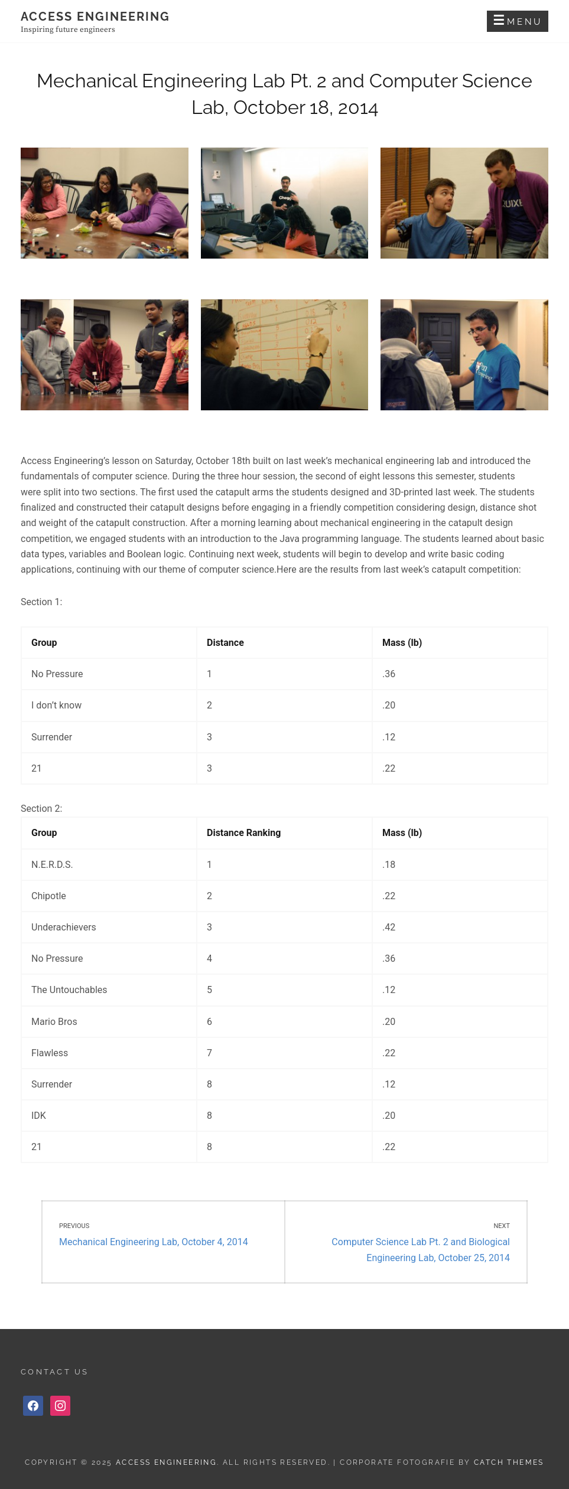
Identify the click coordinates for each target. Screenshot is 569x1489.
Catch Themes (509, 1462)
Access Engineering (95, 16)
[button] (105, 209)
